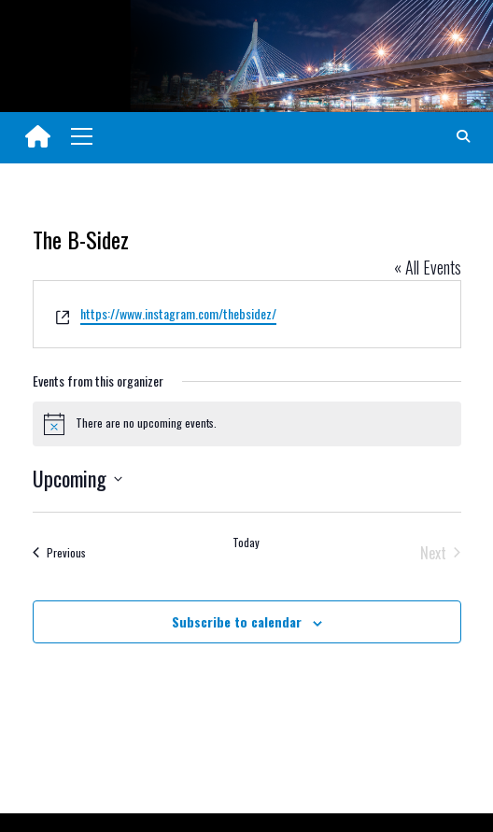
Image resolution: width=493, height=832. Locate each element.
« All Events (427, 267)
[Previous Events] (59, 553)
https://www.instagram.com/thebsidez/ (178, 313)
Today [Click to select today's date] (246, 542)
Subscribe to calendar (237, 621)
